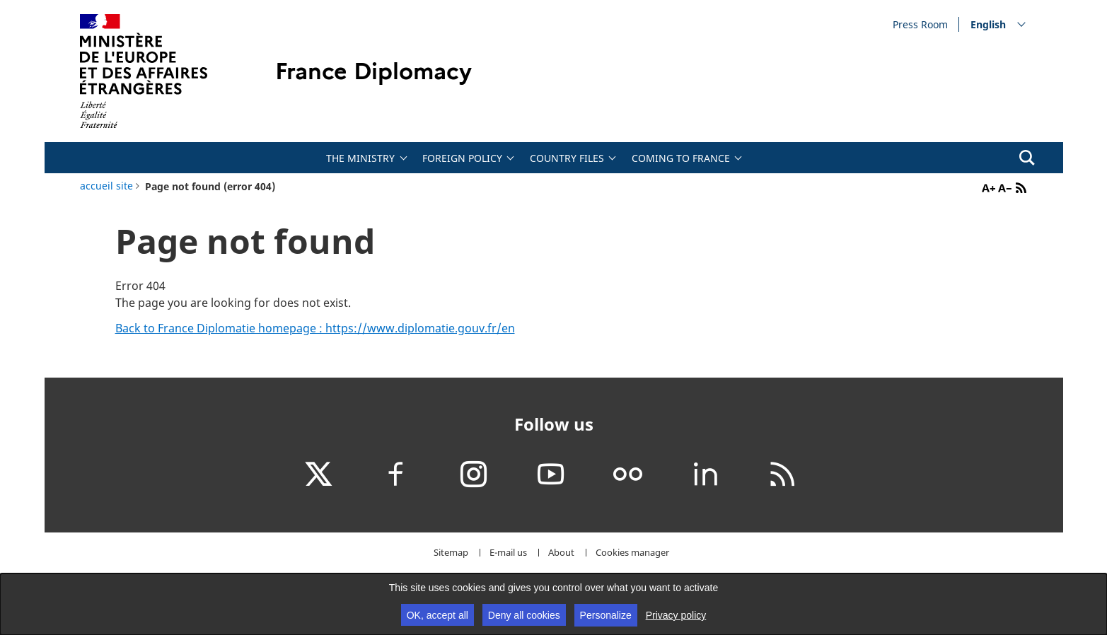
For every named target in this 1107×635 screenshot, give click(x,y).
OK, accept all (437, 615)
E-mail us (508, 553)
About (561, 553)
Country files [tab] (567, 158)
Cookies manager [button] (632, 553)
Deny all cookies (524, 615)
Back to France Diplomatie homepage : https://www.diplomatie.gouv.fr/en (315, 328)
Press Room (920, 24)
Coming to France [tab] (681, 158)
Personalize (606, 615)
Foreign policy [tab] (462, 158)
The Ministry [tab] (360, 158)
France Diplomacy (373, 71)
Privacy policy (676, 615)
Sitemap (451, 553)
